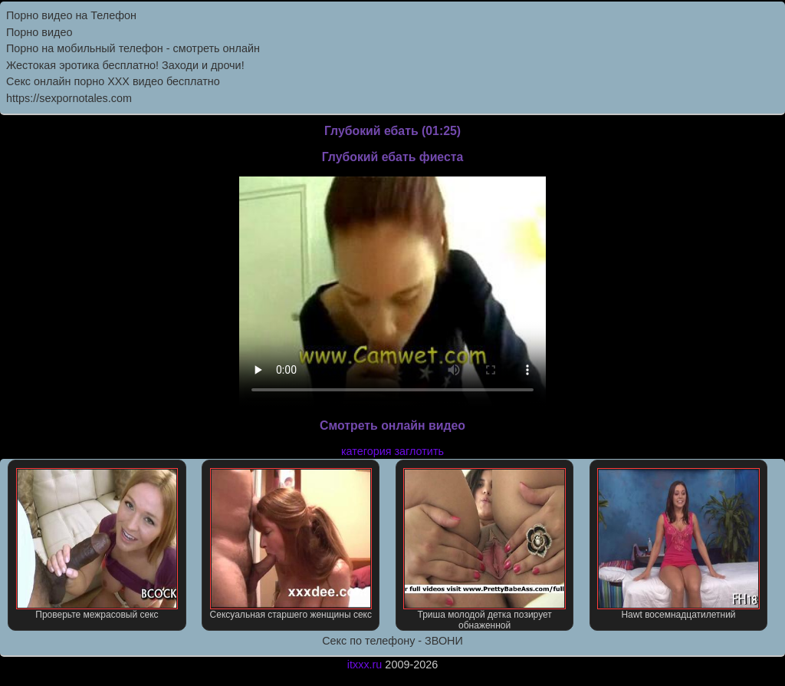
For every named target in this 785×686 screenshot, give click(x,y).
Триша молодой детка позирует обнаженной (484, 549)
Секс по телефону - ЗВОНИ (392, 641)
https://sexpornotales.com (69, 98)
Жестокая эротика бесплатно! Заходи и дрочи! (125, 65)
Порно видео (39, 32)
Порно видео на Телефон (71, 15)
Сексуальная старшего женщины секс (291, 544)
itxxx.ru (365, 664)
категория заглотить (392, 451)
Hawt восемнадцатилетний (678, 544)
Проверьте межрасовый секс (97, 544)
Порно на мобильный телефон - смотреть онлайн (133, 48)
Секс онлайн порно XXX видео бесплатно (113, 81)
